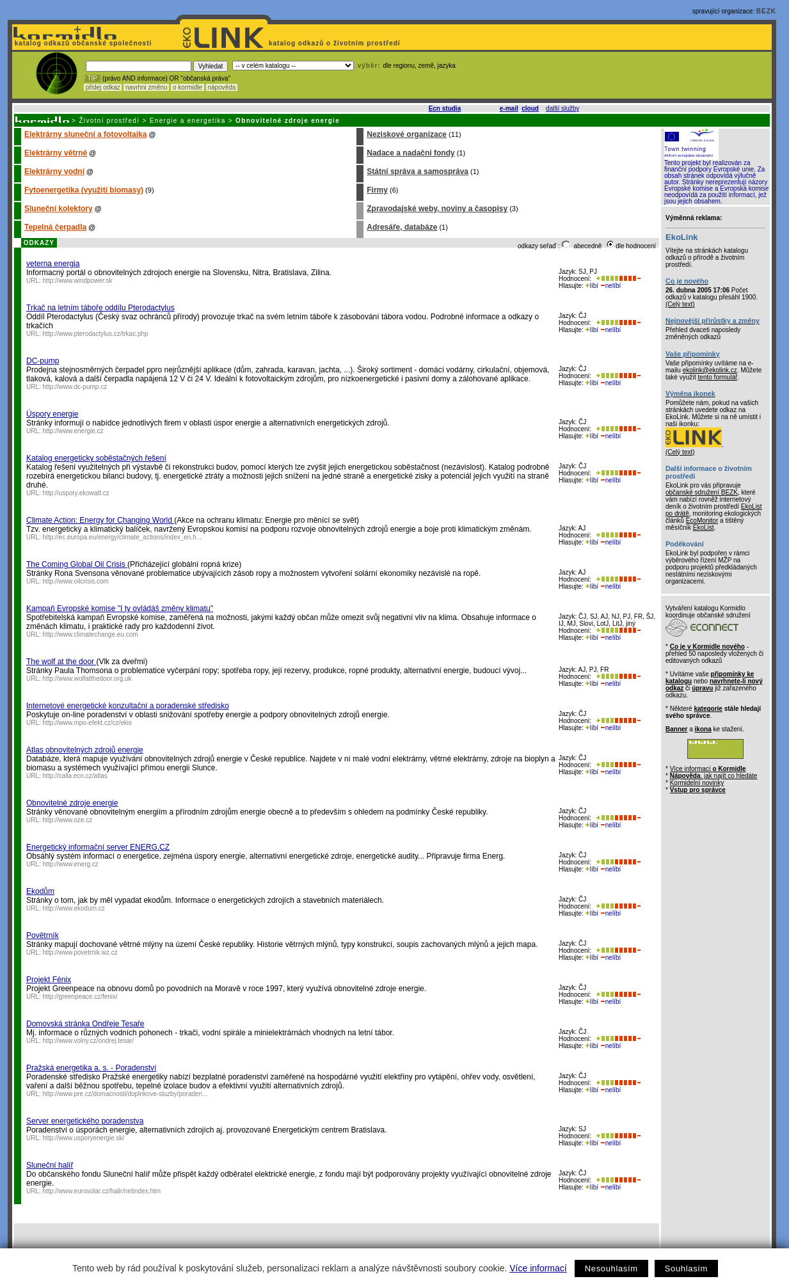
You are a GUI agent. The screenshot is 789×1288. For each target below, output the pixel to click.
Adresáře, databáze (402, 227)
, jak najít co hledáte (714, 775)
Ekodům (40, 891)
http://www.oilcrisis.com (76, 581)
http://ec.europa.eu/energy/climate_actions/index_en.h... (122, 537)
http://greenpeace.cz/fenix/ (80, 996)
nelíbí (610, 285)
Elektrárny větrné (55, 152)
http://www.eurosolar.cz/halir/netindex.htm (102, 1191)
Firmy (377, 190)
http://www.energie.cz (73, 430)
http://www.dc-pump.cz (75, 386)
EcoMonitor (702, 520)
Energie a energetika (188, 120)
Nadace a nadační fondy (410, 152)
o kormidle (187, 87)
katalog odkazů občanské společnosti (82, 43)
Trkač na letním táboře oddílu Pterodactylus (100, 307)
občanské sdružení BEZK (701, 492)
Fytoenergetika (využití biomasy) (83, 190)
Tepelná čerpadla (55, 227)
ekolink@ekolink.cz (710, 370)
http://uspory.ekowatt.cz (76, 493)
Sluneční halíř (49, 1165)
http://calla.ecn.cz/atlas (75, 775)
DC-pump (42, 360)
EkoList (703, 527)
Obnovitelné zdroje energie (72, 803)
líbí (592, 285)
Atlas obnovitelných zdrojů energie (84, 749)
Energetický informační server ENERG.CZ (98, 847)
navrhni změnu (146, 87)
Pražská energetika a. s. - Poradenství (91, 1067)
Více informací (537, 1268)
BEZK (766, 11)
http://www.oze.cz (68, 819)
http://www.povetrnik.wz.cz (80, 952)
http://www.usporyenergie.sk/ (84, 1137)
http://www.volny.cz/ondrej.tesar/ (88, 1040)
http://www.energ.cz (71, 864)
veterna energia (52, 263)
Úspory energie (52, 413)
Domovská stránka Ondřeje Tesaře (85, 1023)
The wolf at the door (61, 661)
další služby (562, 108)
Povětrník (42, 935)
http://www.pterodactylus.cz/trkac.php (95, 333)
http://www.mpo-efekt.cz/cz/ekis (87, 722)
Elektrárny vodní (54, 171)
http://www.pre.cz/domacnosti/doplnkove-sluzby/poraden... (125, 1093)
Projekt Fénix (48, 979)
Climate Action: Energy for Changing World (100, 520)
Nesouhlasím (611, 1268)
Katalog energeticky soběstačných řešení (96, 458)
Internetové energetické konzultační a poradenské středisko (127, 705)
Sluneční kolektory (58, 208)
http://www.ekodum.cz (74, 908)
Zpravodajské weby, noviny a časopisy (437, 208)
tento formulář (718, 377)
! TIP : (92, 78)
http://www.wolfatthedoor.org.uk (87, 678)
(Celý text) (680, 304)
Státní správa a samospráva (417, 171)
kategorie (708, 708)
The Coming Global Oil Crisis (76, 564)
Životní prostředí (109, 120)
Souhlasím (686, 1268)
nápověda (222, 87)
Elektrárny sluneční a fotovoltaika (85, 134)
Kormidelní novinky (697, 782)
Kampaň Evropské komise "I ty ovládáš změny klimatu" (119, 608)
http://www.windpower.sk (78, 280)
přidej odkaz (103, 87)
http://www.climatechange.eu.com (90, 634)
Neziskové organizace (407, 134)
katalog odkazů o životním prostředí (335, 43)
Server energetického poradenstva (84, 1121)
